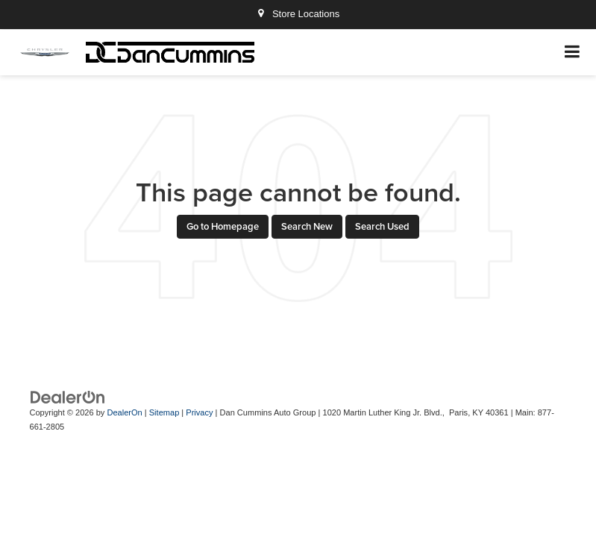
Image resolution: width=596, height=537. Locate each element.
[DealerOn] (68, 397)
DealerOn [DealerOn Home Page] (124, 412)
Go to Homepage (222, 226)
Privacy (199, 412)
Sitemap (164, 412)
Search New (307, 226)
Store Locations (298, 13)
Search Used (382, 226)
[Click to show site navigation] (572, 52)
